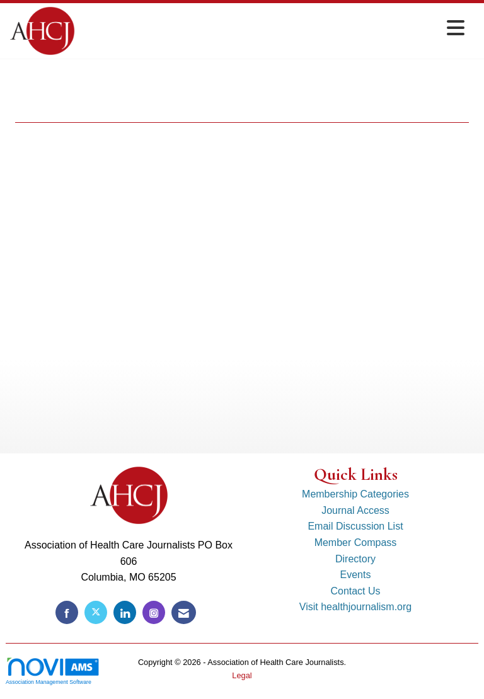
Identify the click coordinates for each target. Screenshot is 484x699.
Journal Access (355, 510)
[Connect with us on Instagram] (153, 612)
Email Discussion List (355, 526)
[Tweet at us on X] (95, 612)
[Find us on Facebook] (66, 612)
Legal (241, 675)
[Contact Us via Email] (183, 612)
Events (355, 574)
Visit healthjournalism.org (355, 606)
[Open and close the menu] (273, 28)
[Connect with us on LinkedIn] (124, 612)
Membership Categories (355, 494)
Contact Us (355, 591)
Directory (355, 559)
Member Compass (355, 542)
